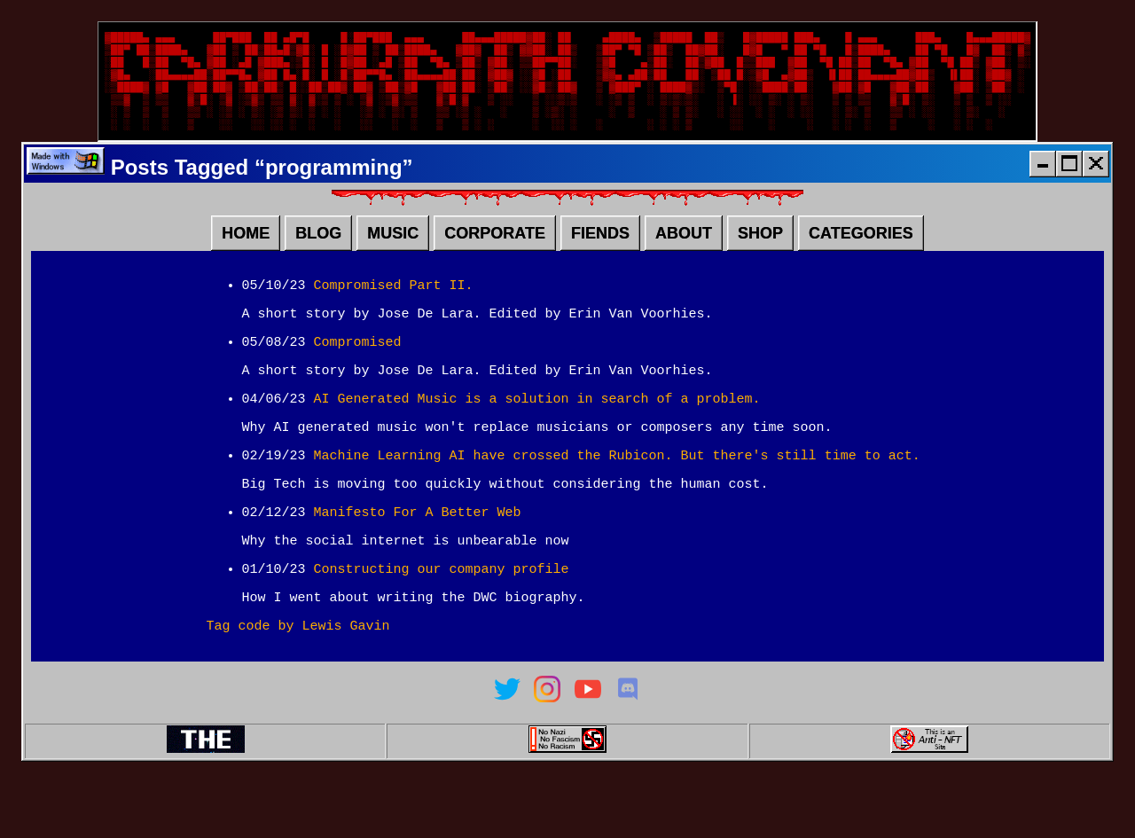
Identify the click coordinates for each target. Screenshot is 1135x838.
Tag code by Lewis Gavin (298, 681)
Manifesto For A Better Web (417, 557)
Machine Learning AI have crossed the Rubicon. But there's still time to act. (617, 495)
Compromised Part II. (394, 308)
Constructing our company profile (441, 619)
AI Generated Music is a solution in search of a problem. (537, 433)
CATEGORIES (861, 254)
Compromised (358, 371)
